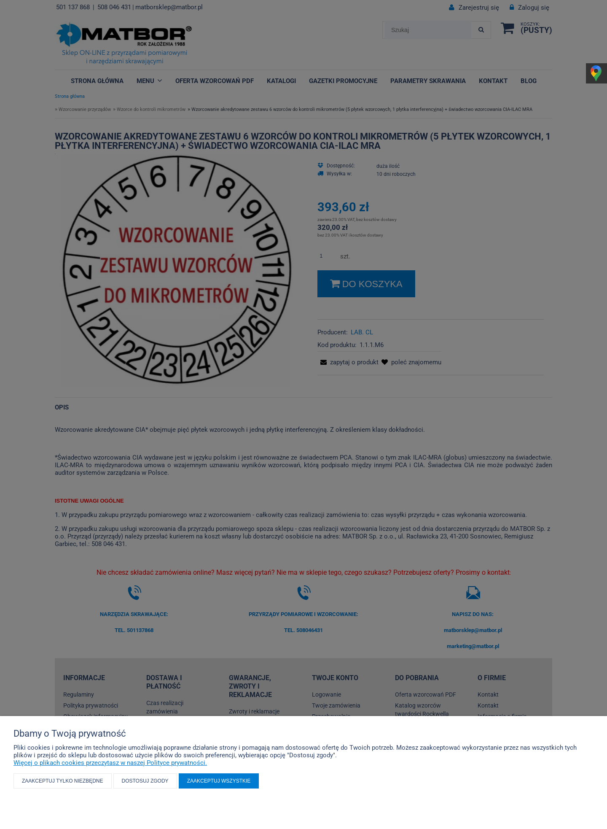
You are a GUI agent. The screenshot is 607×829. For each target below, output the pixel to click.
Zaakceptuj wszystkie (219, 781)
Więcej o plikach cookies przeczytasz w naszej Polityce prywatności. (110, 763)
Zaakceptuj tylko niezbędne (62, 781)
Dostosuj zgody (145, 781)
